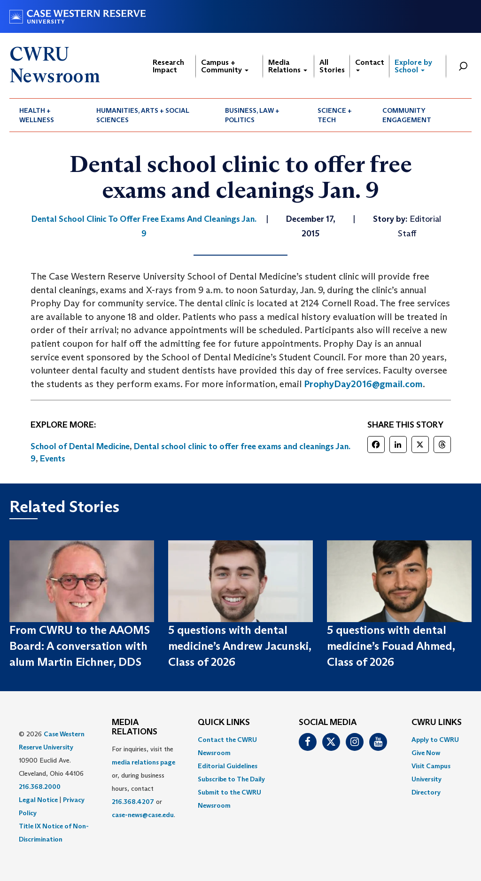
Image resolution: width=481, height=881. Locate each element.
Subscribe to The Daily (231, 779)
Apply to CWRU (435, 739)
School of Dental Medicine (80, 446)
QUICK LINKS (224, 722)
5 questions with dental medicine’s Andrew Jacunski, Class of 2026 (239, 646)
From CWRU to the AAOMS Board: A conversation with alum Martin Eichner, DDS (79, 646)
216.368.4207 (133, 801)
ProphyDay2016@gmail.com (363, 384)
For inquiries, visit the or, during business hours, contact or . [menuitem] (143, 782)
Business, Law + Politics (252, 115)
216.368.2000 (40, 786)
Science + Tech (335, 115)
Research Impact (168, 66)
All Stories (332, 66)
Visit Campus (430, 766)
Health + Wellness (36, 115)
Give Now (425, 752)
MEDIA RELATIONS (134, 727)
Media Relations (287, 66)
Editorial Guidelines (227, 766)
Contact (369, 64)
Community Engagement (406, 115)
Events (52, 458)
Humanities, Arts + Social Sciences (142, 115)
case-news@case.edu (143, 815)
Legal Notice (38, 799)
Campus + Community (224, 66)
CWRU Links (436, 722)
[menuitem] (47, 115)
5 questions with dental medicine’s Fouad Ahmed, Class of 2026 (391, 646)
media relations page (143, 762)
